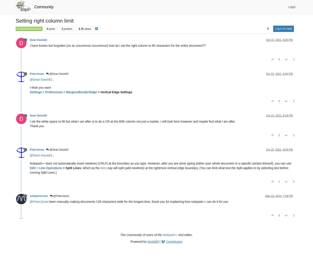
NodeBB (153, 241)
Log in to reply (283, 28)
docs (103, 168)
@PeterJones (59, 196)
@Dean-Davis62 (41, 79)
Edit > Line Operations (46, 168)
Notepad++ (170, 235)
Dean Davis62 (38, 40)
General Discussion (29, 28)
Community (44, 7)
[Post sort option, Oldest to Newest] (267, 29)
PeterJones (37, 73)
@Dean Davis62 (57, 73)
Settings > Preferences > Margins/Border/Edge (63, 92)
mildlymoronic (39, 196)
